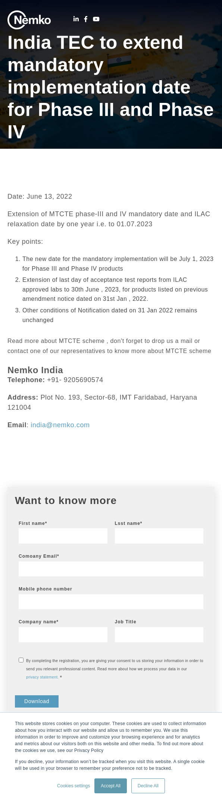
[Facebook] (86, 19)
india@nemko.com (60, 425)
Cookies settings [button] (73, 785)
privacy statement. (42, 677)
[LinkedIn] (76, 19)
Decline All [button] (148, 785)
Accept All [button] (111, 785)
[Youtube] (96, 19)
